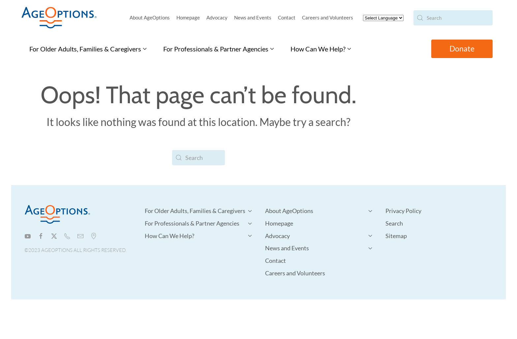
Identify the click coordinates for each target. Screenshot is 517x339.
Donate (461, 48)
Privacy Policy (403, 210)
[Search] (453, 17)
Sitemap (396, 235)
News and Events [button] (252, 17)
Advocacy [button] (217, 17)
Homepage (188, 17)
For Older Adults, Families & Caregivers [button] (88, 49)
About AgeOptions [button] (150, 17)
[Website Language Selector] (383, 18)
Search (394, 223)
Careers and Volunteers (327, 17)
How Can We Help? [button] (320, 49)
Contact (286, 17)
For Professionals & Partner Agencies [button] (218, 49)
